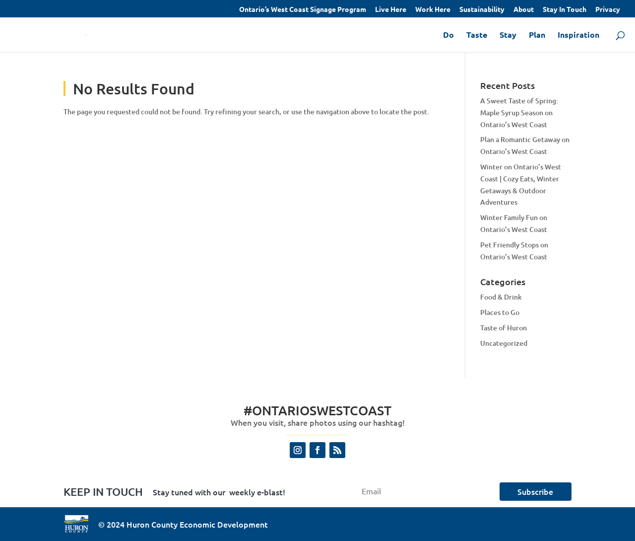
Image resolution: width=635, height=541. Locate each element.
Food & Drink (501, 297)
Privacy (607, 9)
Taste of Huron (503, 327)
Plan (537, 35)
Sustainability (482, 9)
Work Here (432, 9)
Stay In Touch (564, 9)
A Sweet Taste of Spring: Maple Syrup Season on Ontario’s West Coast (519, 112)
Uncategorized (503, 343)
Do (448, 35)
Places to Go (499, 312)
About (523, 9)
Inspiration (578, 35)
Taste (476, 35)
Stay (508, 35)
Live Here (390, 9)
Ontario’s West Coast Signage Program (302, 9)
